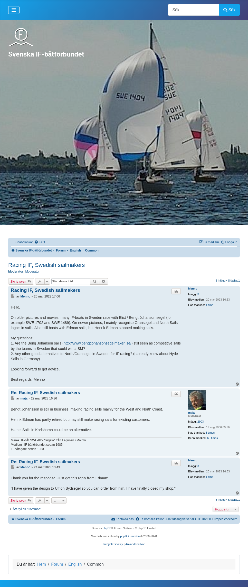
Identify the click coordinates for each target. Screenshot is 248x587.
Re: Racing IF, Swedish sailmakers (45, 392)
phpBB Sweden (130, 536)
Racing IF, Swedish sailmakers (46, 265)
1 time (209, 304)
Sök (229, 10)
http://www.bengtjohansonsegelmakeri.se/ (97, 343)
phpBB (107, 528)
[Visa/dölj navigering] (14, 10)
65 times (212, 438)
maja (191, 412)
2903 (200, 421)
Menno (192, 288)
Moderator (32, 271)
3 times (210, 432)
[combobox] (193, 10)
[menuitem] (39, 242)
